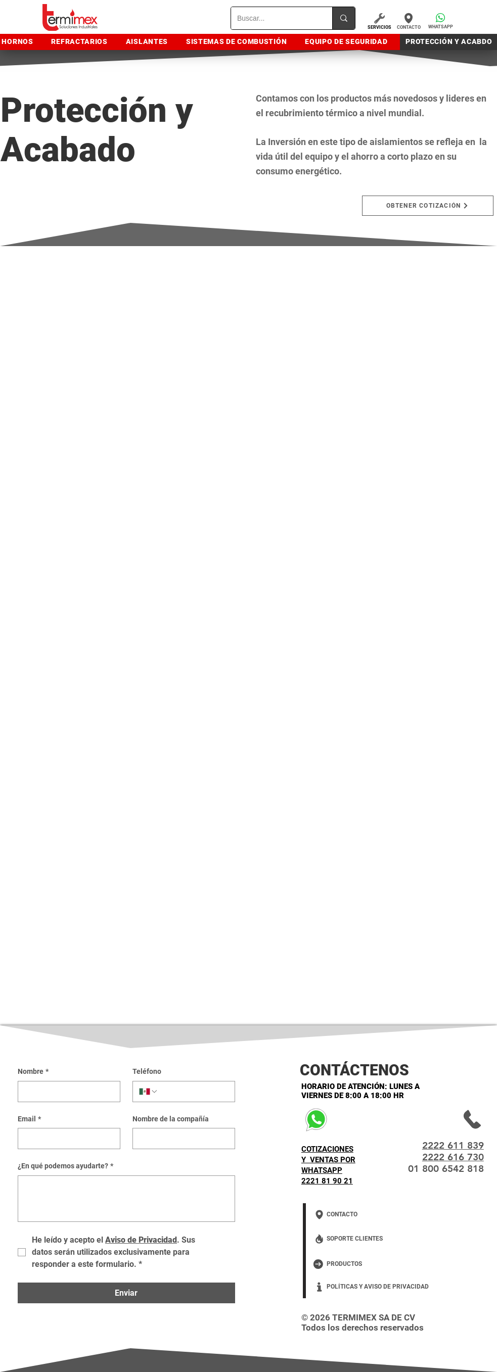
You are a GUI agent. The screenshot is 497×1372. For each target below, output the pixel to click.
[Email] (66, 1138)
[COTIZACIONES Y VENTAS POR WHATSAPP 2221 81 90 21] (340, 1119)
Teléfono (146, 1071)
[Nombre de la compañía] (181, 1138)
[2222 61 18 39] (447, 1119)
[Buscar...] (274, 18)
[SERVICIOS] (379, 20)
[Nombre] (66, 1091)
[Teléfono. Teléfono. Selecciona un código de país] (148, 1091)
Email (29, 1119)
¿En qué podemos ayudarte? (65, 1166)
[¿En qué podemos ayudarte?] (126, 1198)
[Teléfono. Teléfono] (193, 1091)
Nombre (33, 1072)
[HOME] (65, 18)
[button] (440, 20)
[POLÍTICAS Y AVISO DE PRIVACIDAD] (377, 1286)
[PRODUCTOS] (359, 1264)
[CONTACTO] (408, 20)
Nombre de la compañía (170, 1119)
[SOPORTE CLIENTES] (366, 1238)
